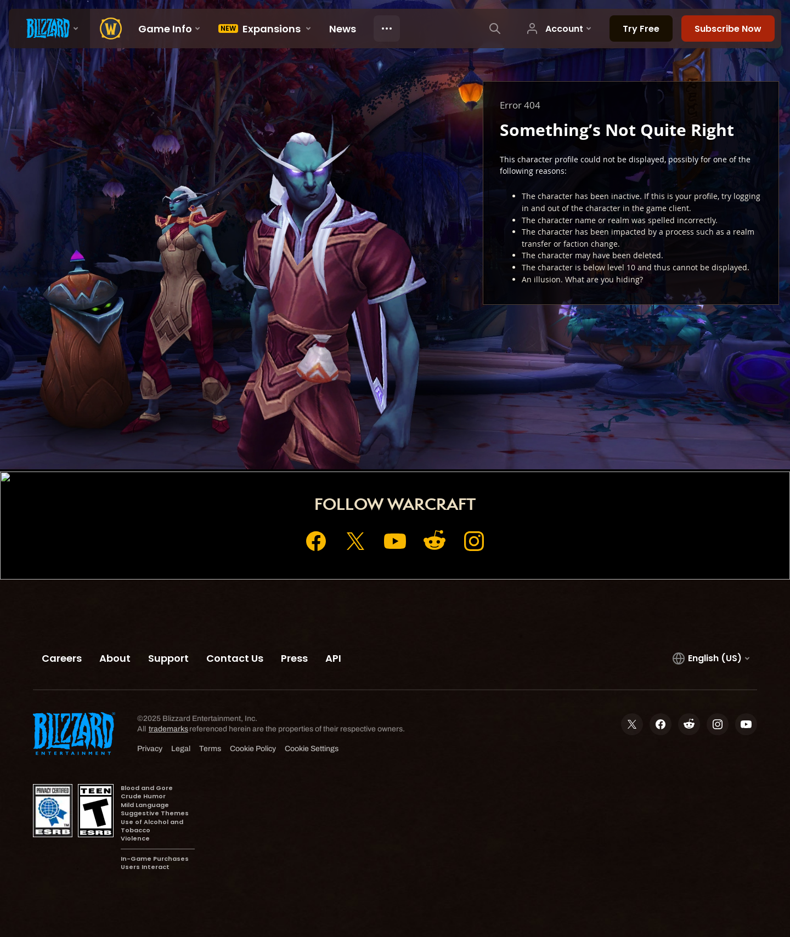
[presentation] (49, 28)
